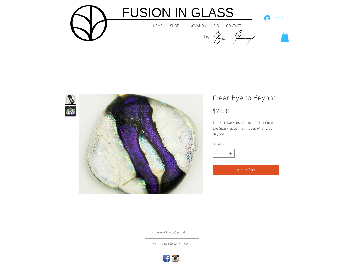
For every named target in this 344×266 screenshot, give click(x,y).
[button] (285, 37)
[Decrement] (216, 153)
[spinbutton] (223, 153)
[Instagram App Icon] (175, 258)
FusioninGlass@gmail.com (172, 232)
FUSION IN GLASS (178, 12)
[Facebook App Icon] (166, 258)
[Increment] (231, 153)
